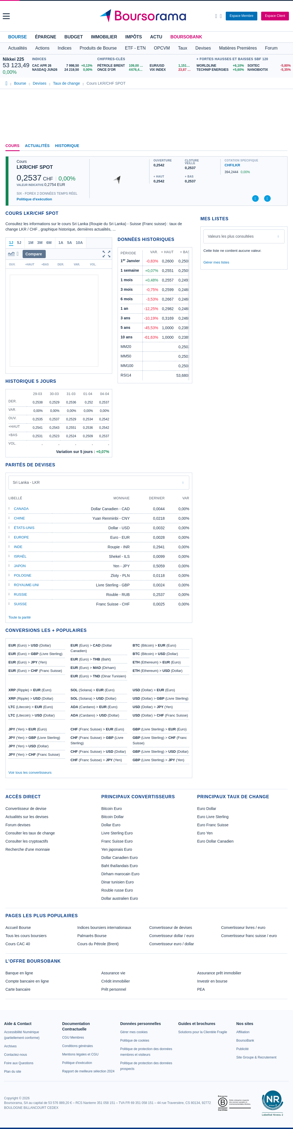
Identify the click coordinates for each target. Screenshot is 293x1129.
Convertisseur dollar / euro (171, 936)
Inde (18, 547)
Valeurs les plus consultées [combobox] (231, 236)
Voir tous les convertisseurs (29, 772)
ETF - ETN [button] (135, 48)
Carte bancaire (17, 989)
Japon (20, 566)
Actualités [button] (17, 48)
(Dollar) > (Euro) (154, 690)
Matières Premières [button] (238, 48)
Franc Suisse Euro (117, 841)
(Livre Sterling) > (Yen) (158, 760)
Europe (21, 537)
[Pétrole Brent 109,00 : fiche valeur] (121, 66)
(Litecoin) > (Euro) (30, 707)
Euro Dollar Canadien (215, 841)
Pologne (22, 575)
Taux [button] (182, 48)
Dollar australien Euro (119, 898)
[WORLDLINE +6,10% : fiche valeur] (220, 66)
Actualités (37, 145)
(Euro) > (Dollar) (29, 645)
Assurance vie (113, 973)
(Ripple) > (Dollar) (30, 698)
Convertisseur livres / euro (243, 927)
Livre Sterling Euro (117, 833)
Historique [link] (67, 145)
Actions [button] (42, 48)
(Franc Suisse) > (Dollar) (98, 751)
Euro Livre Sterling (212, 817)
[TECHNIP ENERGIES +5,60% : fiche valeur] (220, 70)
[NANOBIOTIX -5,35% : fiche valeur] (269, 70)
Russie (20, 594)
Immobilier (104, 37)
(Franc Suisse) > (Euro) (97, 729)
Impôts (133, 37)
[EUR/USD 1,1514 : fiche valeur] (171, 66)
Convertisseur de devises (170, 927)
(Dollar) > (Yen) (153, 707)
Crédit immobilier (115, 981)
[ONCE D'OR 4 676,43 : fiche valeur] (121, 70)
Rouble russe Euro (117, 890)
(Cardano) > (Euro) (94, 707)
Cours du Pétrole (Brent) (98, 944)
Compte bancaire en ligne (27, 981)
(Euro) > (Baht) (91, 659)
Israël (20, 556)
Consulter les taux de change (30, 833)
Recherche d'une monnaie (27, 849)
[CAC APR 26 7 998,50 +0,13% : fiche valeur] (63, 66)
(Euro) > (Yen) (27, 662)
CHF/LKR (232, 165)
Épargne (45, 37)
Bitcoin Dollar (112, 817)
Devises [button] (203, 48)
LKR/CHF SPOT (35, 167)
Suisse (20, 604)
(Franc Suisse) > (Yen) (96, 760)
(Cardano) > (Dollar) (95, 715)
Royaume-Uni (26, 585)
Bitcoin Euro (111, 808)
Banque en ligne (19, 973)
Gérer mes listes (216, 262)
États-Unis (24, 528)
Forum (271, 48)
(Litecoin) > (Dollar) (31, 715)
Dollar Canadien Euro (119, 857)
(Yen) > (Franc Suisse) (34, 754)
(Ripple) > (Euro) (29, 690)
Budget (73, 37)
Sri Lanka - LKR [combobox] (26, 482)
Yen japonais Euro (116, 849)
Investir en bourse (212, 981)
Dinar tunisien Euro (117, 882)
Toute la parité (19, 617)
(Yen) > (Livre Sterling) (34, 738)
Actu (156, 37)
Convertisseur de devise (25, 808)
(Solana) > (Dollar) (93, 698)
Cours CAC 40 (17, 944)
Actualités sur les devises (26, 817)
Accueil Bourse (18, 927)
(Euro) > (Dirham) (93, 668)
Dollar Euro (110, 825)
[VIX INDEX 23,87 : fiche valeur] (171, 70)
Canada (21, 509)
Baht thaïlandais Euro (119, 866)
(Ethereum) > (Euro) (157, 662)
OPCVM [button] (162, 48)
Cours (12, 145)
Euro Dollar (206, 808)
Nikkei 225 (13, 59)
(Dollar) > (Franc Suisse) (160, 715)
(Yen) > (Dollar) (28, 746)
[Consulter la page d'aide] (221, 16)
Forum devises (17, 825)
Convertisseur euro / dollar (171, 944)
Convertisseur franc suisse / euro (249, 936)
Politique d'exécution (34, 199)
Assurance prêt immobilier (219, 973)
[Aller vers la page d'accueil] (147, 16)
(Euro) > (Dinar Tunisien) (98, 676)
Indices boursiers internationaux (104, 927)
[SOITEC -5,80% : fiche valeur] (269, 66)
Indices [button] (65, 48)
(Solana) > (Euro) (93, 690)
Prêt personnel (113, 989)
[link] (10, 1046)
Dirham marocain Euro (120, 874)
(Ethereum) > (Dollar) (157, 671)
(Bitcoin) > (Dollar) (155, 654)
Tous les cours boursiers (26, 936)
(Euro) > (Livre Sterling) (35, 654)
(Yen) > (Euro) (27, 729)
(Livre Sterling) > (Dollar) (160, 751)
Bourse (17, 37)
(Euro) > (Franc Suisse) (35, 671)
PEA (201, 989)
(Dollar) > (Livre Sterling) (160, 698)
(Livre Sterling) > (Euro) (160, 729)
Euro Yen (205, 833)
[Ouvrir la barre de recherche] (216, 16)
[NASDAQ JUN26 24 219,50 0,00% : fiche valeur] (63, 70)
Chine (19, 518)
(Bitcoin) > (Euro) (154, 645)
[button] (6, 16)
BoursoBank (186, 37)
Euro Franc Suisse (212, 825)
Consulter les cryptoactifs (26, 841)
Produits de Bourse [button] (98, 48)
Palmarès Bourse (91, 936)
